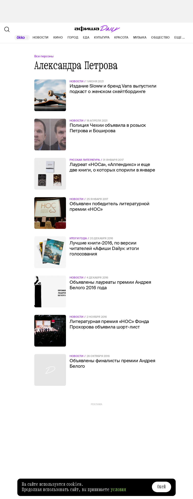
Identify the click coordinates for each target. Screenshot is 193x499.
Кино (58, 37)
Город (72, 37)
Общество (160, 37)
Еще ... (179, 37)
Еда (86, 37)
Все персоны (44, 56)
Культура (102, 37)
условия (118, 489)
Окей (161, 486)
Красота (121, 37)
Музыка (139, 37)
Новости (41, 37)
